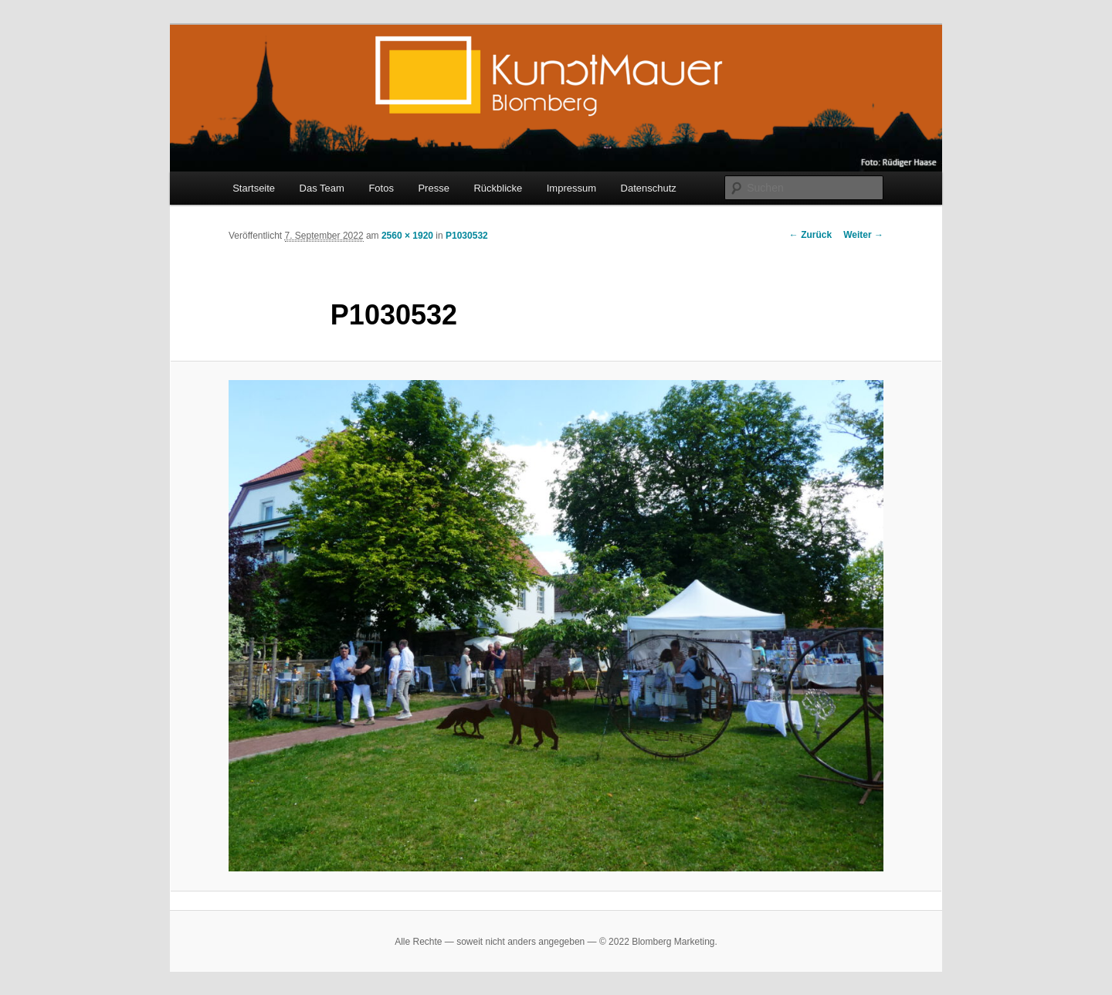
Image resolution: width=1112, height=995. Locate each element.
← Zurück (810, 234)
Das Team (322, 188)
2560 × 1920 (407, 235)
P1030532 (467, 235)
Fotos (381, 188)
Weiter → (863, 234)
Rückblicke (497, 188)
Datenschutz (648, 188)
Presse (433, 188)
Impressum (571, 188)
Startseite (253, 188)
